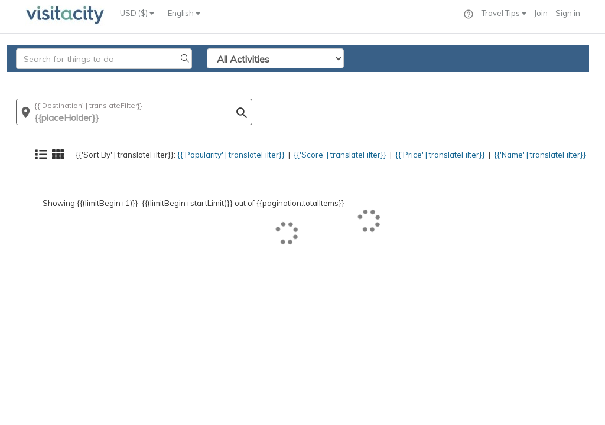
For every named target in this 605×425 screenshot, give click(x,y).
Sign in (567, 13)
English (184, 13)
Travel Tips (504, 13)
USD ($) (137, 13)
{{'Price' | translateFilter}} (426, 79)
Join (541, 13)
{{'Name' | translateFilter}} (533, 79)
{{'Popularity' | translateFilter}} (203, 79)
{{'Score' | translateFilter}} (320, 79)
